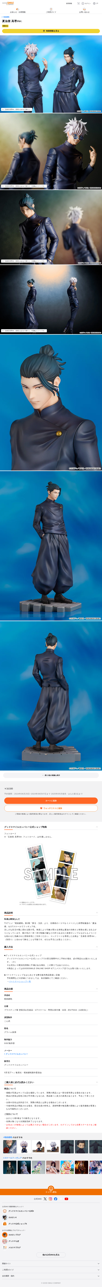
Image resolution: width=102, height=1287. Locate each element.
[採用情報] (66, 3)
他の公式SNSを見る (50, 1255)
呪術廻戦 (6, 17)
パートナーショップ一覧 (20, 981)
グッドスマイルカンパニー (17, 1054)
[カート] (79, 3)
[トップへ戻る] (51, 1189)
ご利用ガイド (8, 1270)
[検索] (74, 3)
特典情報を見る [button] (51, 31)
